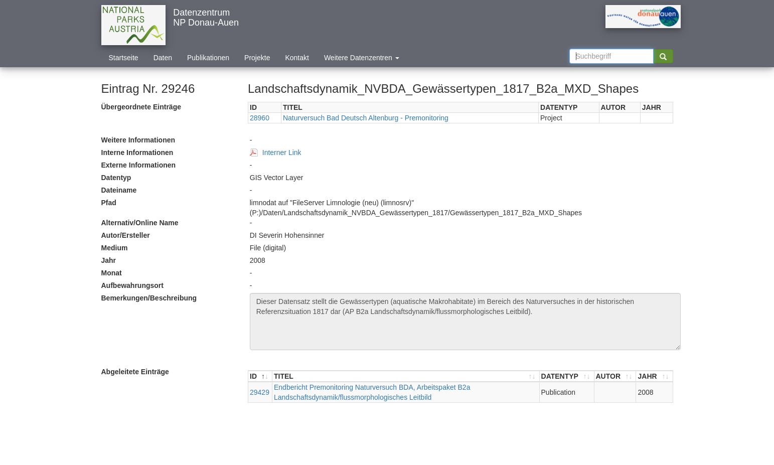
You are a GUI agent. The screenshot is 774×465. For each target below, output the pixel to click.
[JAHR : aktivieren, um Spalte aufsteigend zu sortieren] (654, 376)
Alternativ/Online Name (140, 223)
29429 (259, 392)
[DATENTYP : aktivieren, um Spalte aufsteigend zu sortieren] (567, 376)
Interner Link (281, 152)
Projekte (257, 58)
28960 (259, 118)
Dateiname (119, 190)
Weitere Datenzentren (361, 58)
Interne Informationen (137, 152)
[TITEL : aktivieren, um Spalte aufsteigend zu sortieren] (406, 376)
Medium (114, 248)
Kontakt (296, 58)
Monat (111, 273)
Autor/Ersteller (125, 235)
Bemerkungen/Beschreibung (149, 298)
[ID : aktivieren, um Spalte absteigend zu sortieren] (260, 376)
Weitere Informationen (138, 140)
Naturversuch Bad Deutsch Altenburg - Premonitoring (365, 118)
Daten (162, 58)
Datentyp (116, 178)
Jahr (108, 260)
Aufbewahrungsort (132, 285)
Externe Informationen (138, 165)
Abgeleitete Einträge (135, 372)
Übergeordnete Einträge (141, 107)
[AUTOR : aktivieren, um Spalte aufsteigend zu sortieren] (615, 376)
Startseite (123, 58)
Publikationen (208, 58)
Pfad (108, 203)
